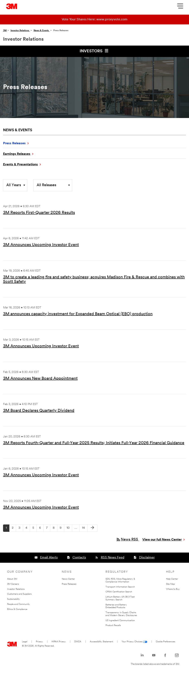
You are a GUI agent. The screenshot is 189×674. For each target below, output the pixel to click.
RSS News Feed (112, 557)
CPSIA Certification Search (118, 592)
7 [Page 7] (48, 529)
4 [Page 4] (27, 529)
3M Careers (13, 584)
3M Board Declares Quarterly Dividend (38, 411)
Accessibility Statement (101, 642)
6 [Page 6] (41, 529)
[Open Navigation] (180, 7)
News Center (68, 579)
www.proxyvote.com (111, 19)
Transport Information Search (120, 587)
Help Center (172, 579)
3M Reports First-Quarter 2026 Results (39, 213)
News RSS (127, 540)
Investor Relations (20, 30)
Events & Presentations (20, 164)
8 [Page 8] (55, 529)
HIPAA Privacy (59, 642)
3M (5, 30)
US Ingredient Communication (120, 620)
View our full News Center (162, 539)
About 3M (12, 579)
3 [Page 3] (20, 529)
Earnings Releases (16, 154)
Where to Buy (173, 589)
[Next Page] (92, 528)
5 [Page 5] (34, 529)
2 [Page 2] (14, 529)
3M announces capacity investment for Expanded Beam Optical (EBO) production (78, 314)
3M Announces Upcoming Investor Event (41, 245)
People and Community (18, 604)
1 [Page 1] (7, 529)
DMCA (77, 642)
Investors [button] (95, 51)
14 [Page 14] (85, 529)
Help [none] (170, 572)
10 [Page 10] (69, 529)
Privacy (39, 642)
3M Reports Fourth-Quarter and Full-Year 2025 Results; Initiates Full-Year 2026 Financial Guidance (93, 443)
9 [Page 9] (61, 529)
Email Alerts (49, 557)
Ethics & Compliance (17, 609)
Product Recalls (113, 625)
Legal (24, 642)
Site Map (170, 584)
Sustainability (13, 599)
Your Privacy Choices (132, 642)
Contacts (79, 557)
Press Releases (14, 143)
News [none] (67, 572)
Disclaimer (147, 557)
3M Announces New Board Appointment (40, 379)
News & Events (41, 30)
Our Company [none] (20, 572)
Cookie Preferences (165, 642)
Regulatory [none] (116, 572)
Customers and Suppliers (19, 594)
